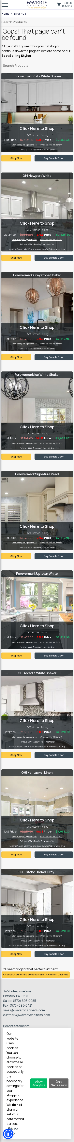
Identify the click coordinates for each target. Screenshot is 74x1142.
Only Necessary (59, 1083)
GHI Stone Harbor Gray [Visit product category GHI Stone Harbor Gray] (37, 872)
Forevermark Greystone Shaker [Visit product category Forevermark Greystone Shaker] (37, 275)
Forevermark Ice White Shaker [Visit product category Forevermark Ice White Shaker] (37, 374)
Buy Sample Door (54, 158)
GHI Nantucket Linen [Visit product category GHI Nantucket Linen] (37, 772)
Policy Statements (16, 1026)
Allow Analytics (39, 1083)
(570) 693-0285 (24, 1001)
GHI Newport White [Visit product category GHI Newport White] (37, 175)
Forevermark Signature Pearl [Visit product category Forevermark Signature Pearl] (37, 474)
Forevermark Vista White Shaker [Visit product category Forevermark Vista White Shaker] (37, 76)
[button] (8, 1134)
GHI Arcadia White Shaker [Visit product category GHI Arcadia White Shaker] (37, 673)
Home (5, 13)
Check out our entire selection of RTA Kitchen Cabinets (35, 974)
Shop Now (16, 158)
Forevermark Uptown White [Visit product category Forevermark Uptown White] (37, 573)
